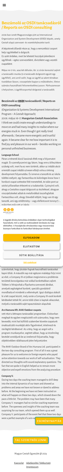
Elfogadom (31, 237)
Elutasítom (31, 246)
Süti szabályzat (29, 262)
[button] (4, 5)
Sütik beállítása (31, 255)
